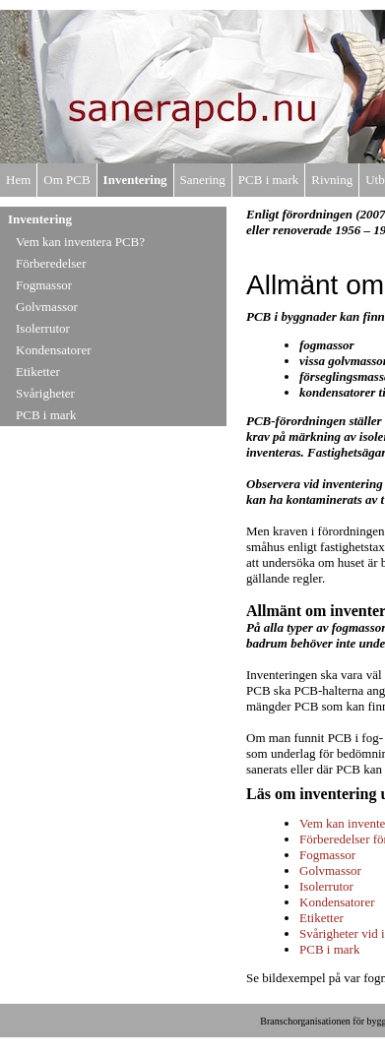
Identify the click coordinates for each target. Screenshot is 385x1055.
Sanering (202, 179)
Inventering (135, 179)
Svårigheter (45, 393)
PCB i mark (268, 179)
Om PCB (66, 179)
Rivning (332, 179)
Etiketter (38, 371)
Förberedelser (51, 263)
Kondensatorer (54, 349)
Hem (18, 179)
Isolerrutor (43, 328)
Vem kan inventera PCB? (80, 241)
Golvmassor (47, 306)
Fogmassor (44, 285)
